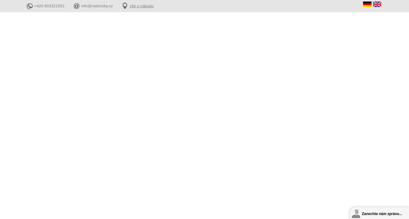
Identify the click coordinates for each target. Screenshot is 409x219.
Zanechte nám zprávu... (382, 214)
